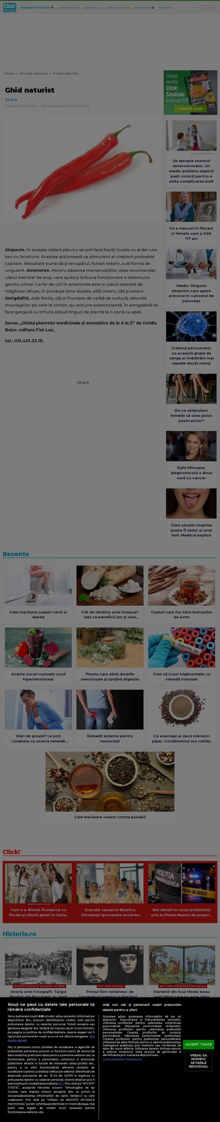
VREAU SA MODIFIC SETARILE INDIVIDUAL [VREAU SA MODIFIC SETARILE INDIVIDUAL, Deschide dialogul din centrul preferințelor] (198, 1061)
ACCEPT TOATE (198, 1044)
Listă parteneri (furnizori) (122, 1059)
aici (60, 1083)
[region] (110, 1059)
